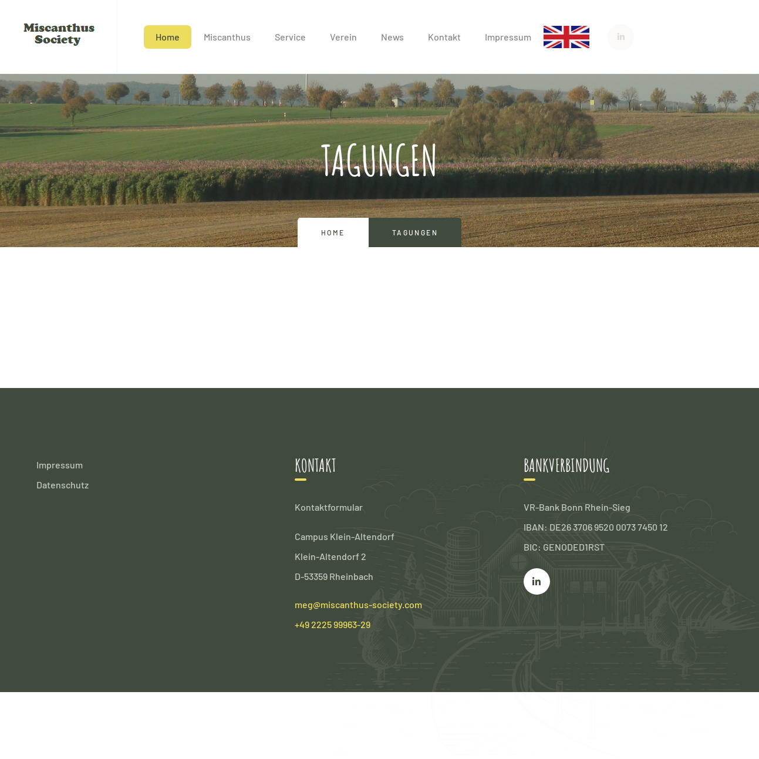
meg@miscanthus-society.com (358, 604)
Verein (343, 36)
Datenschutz (62, 484)
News (392, 36)
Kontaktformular (329, 506)
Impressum (508, 36)
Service (290, 36)
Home (168, 36)
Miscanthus (227, 36)
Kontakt (444, 36)
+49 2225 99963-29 (332, 624)
